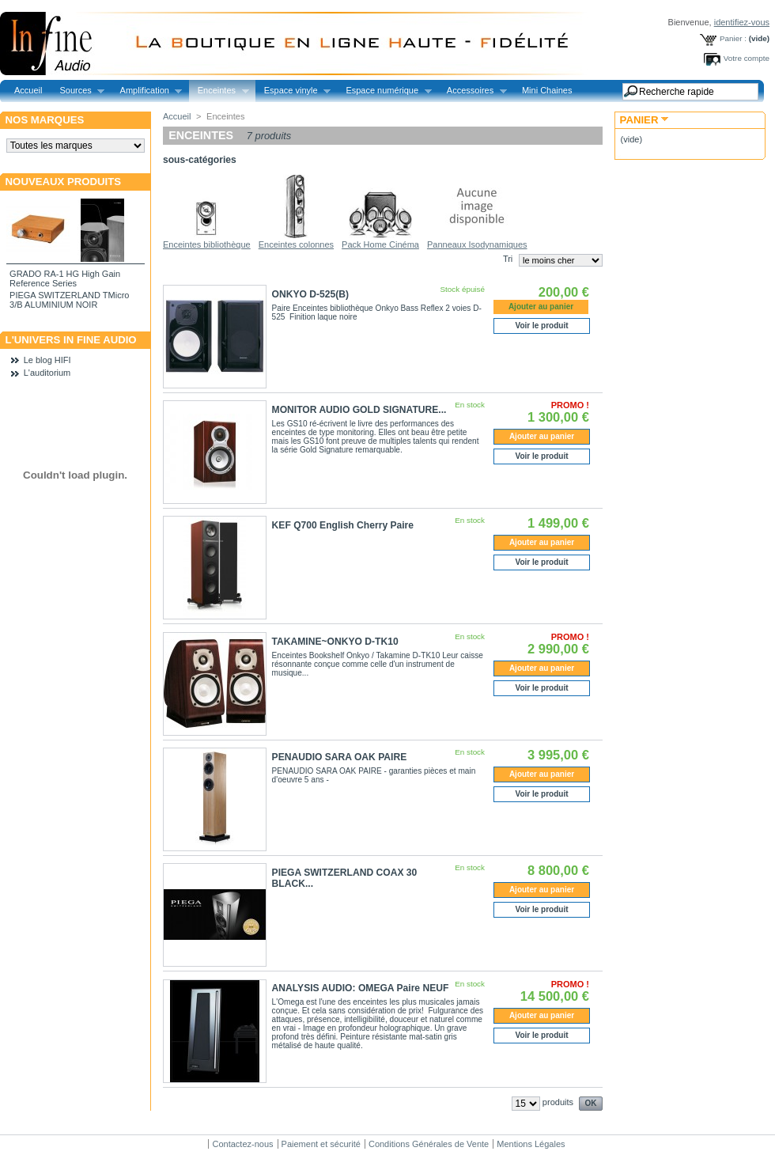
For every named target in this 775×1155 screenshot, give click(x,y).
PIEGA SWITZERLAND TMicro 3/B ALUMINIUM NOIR (69, 299)
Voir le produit (541, 325)
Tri (507, 258)
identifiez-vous (741, 22)
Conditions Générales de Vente (429, 1144)
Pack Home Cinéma (380, 244)
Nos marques (45, 120)
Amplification (147, 90)
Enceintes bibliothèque (207, 244)
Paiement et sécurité (321, 1144)
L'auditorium (47, 372)
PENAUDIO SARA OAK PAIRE (339, 757)
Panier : (733, 38)
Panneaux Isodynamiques (477, 244)
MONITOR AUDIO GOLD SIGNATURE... (359, 409)
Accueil (28, 90)
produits (557, 1102)
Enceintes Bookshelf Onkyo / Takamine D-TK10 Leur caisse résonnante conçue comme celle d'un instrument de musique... (377, 664)
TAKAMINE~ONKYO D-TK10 (335, 641)
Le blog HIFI (47, 360)
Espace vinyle (293, 90)
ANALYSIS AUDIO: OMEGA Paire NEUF (360, 988)
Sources (77, 90)
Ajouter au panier (541, 436)
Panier (639, 120)
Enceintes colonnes (296, 244)
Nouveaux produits (64, 181)
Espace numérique (384, 90)
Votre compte (746, 58)
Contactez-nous (242, 1144)
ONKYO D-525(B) (310, 294)
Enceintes (219, 90)
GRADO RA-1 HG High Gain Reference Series (64, 278)
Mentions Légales (531, 1144)
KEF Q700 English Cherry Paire (343, 525)
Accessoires (472, 90)
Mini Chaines (547, 90)
